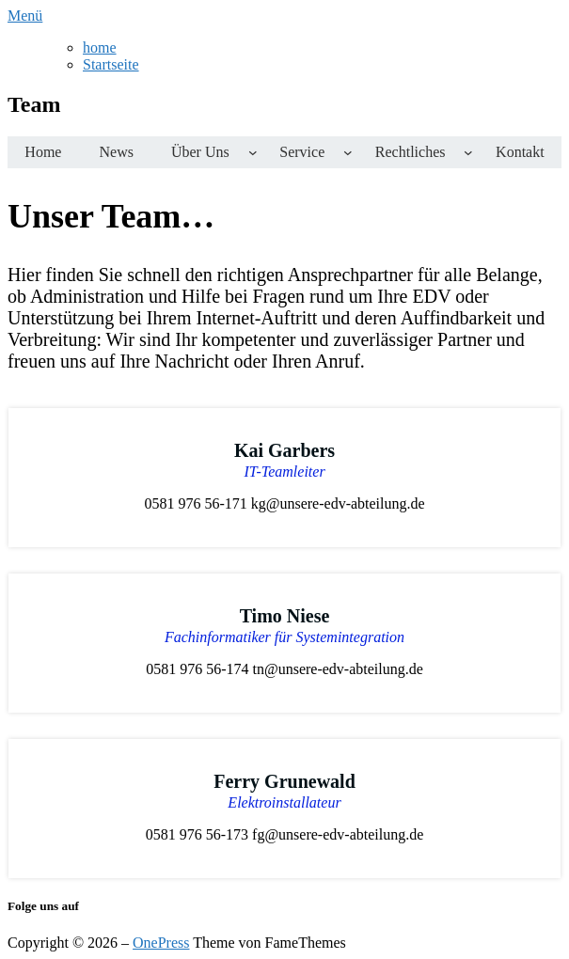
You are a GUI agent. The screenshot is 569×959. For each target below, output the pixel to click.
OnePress (161, 943)
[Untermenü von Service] (348, 152)
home (100, 47)
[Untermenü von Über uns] (253, 152)
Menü (25, 16)
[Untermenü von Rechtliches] (468, 152)
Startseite (111, 64)
